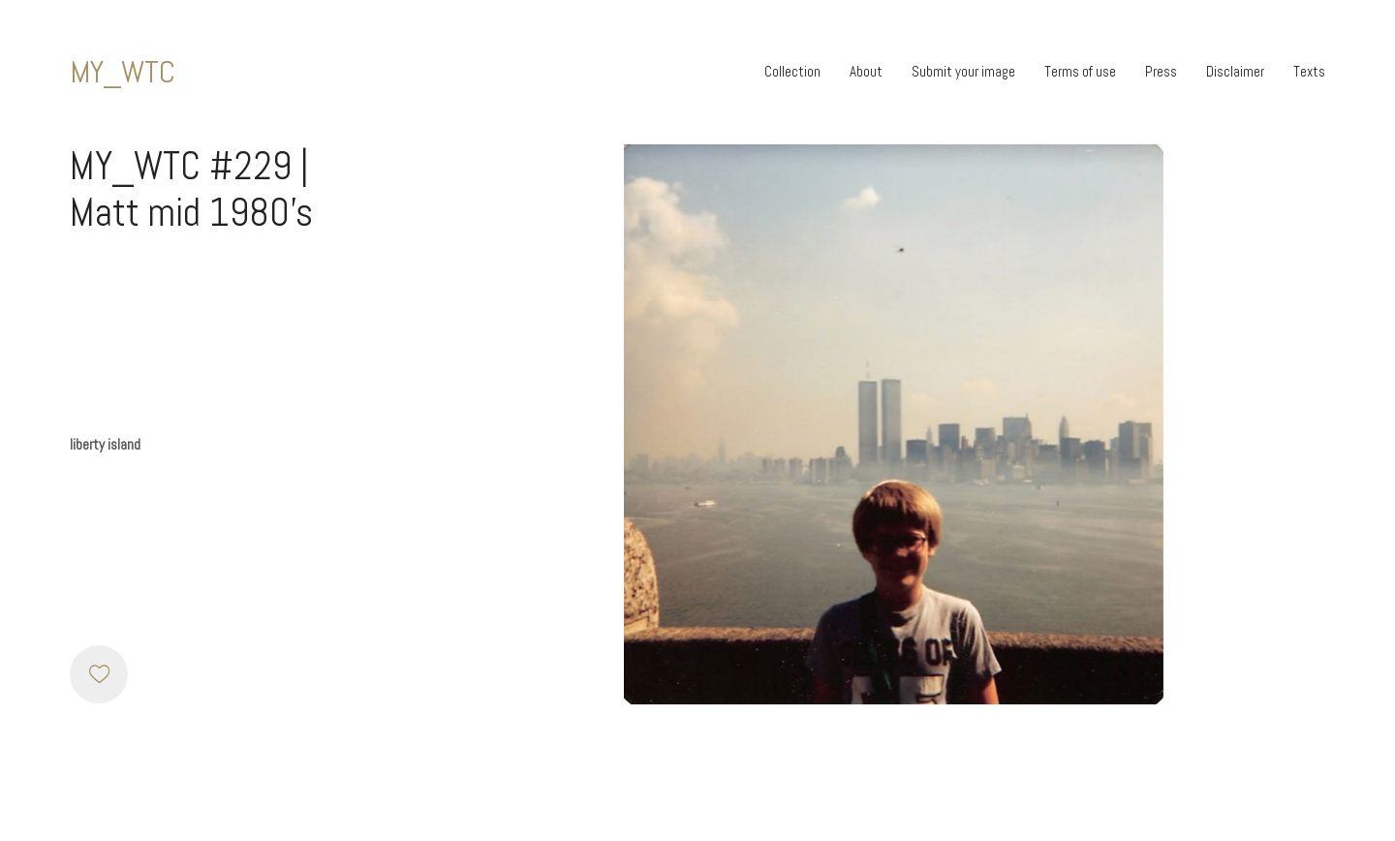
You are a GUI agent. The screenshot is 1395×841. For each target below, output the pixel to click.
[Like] (99, 674)
